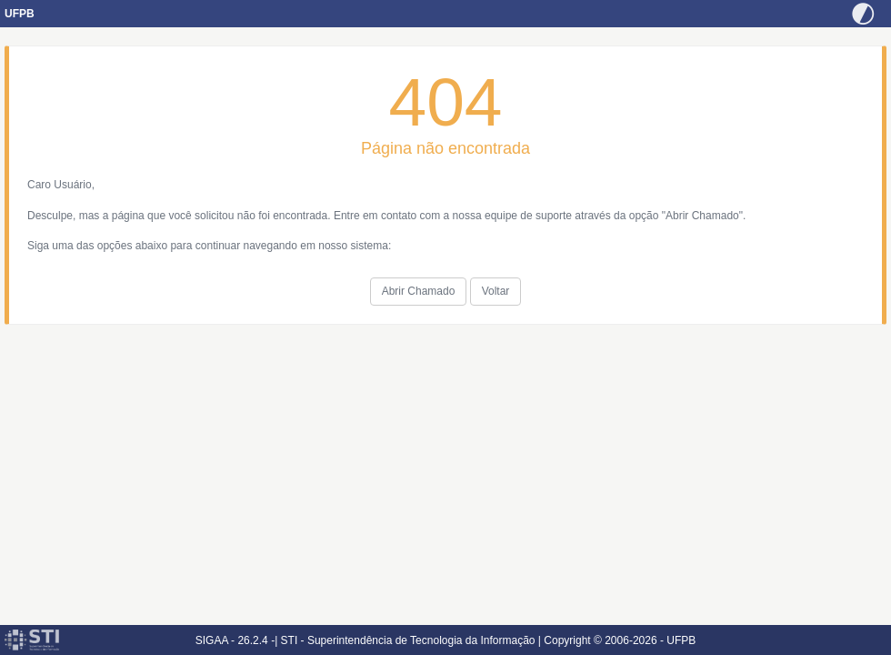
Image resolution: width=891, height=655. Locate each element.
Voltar (496, 291)
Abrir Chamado (419, 291)
